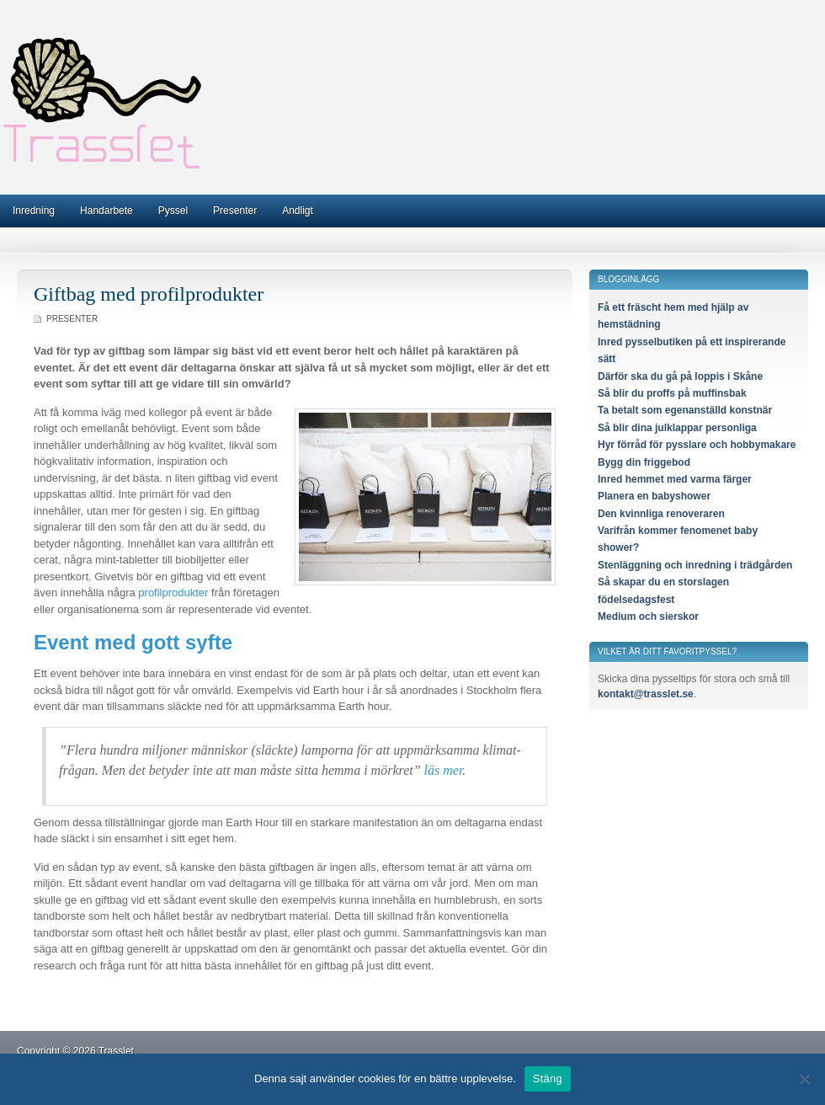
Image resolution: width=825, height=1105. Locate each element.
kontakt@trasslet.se (646, 694)
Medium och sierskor (648, 616)
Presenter (235, 210)
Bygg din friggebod (644, 462)
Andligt (297, 210)
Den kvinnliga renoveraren (661, 514)
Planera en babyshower (654, 496)
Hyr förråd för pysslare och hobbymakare (697, 445)
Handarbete (106, 210)
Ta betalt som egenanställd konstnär (685, 410)
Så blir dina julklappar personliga (677, 428)
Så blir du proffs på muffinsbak (672, 393)
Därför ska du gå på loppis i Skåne (680, 376)
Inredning (34, 210)
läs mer (443, 770)
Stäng (547, 1078)
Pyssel (173, 210)
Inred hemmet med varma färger (675, 479)
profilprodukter (173, 592)
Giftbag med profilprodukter (148, 294)
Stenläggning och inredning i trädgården (695, 565)
